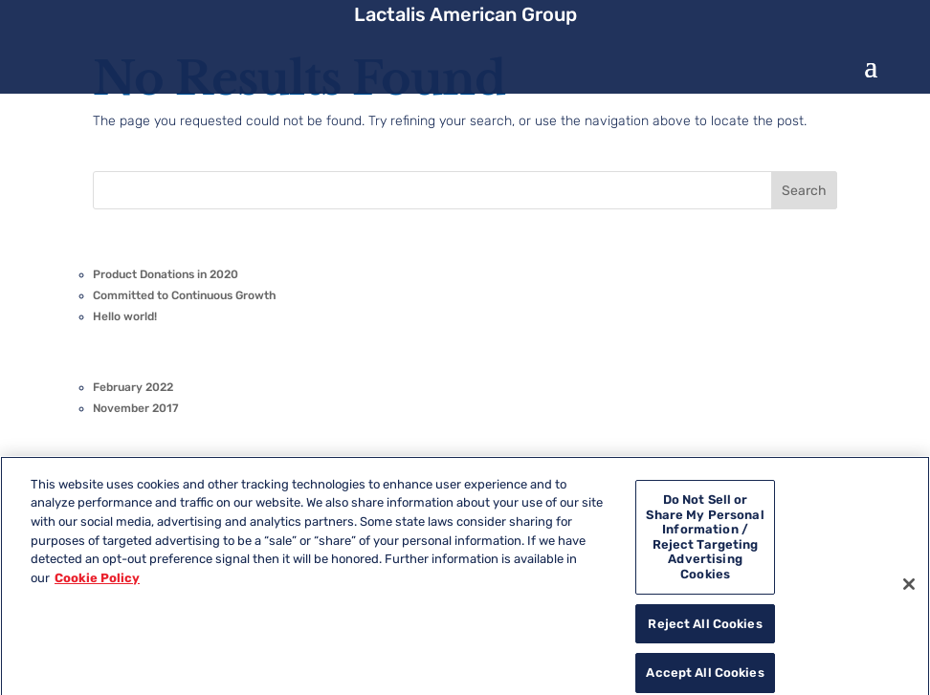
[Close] (909, 594)
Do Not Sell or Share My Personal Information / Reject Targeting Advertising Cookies (705, 546)
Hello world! (125, 316)
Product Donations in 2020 (165, 274)
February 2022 (133, 387)
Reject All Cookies (705, 633)
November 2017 (136, 408)
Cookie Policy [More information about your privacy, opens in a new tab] (97, 586)
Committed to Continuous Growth (185, 295)
